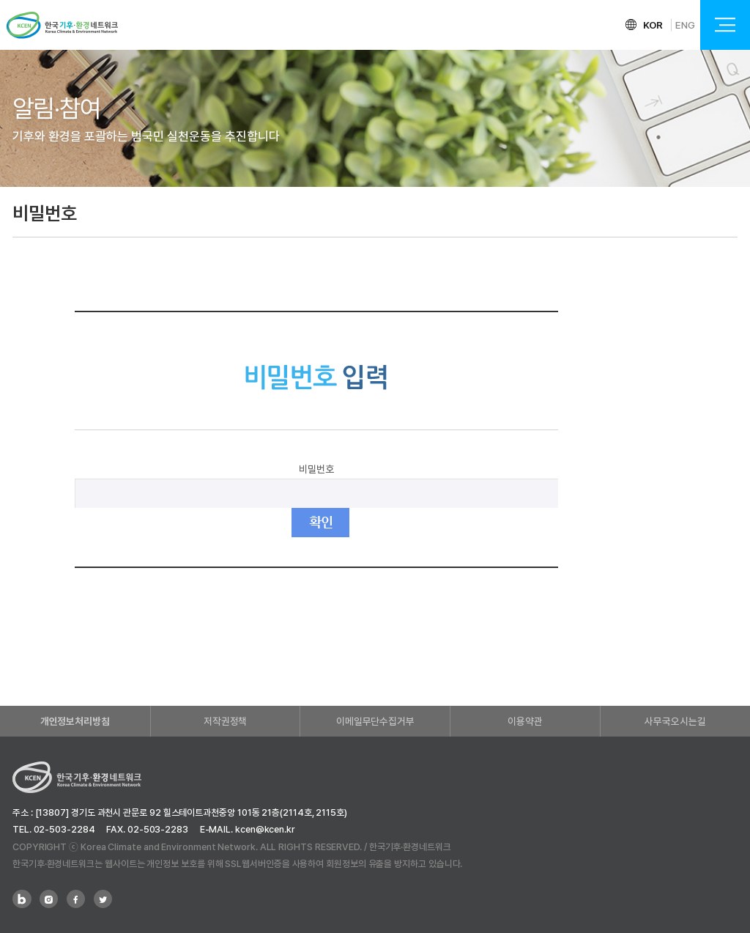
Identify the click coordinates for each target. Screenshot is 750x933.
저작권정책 (226, 721)
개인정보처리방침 (75, 721)
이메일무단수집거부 (375, 721)
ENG (685, 25)
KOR (653, 25)
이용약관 (525, 721)
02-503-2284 (64, 829)
